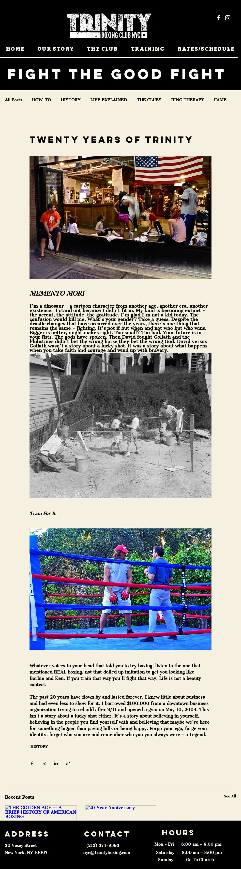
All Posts (13, 99)
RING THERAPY (187, 99)
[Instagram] (227, 17)
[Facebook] (218, 17)
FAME (220, 99)
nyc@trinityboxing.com (106, 852)
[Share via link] (68, 763)
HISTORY (70, 99)
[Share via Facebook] (32, 763)
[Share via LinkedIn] (56, 763)
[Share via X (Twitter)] (44, 763)
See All (230, 796)
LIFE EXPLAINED (108, 99)
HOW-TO (41, 99)
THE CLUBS (149, 99)
